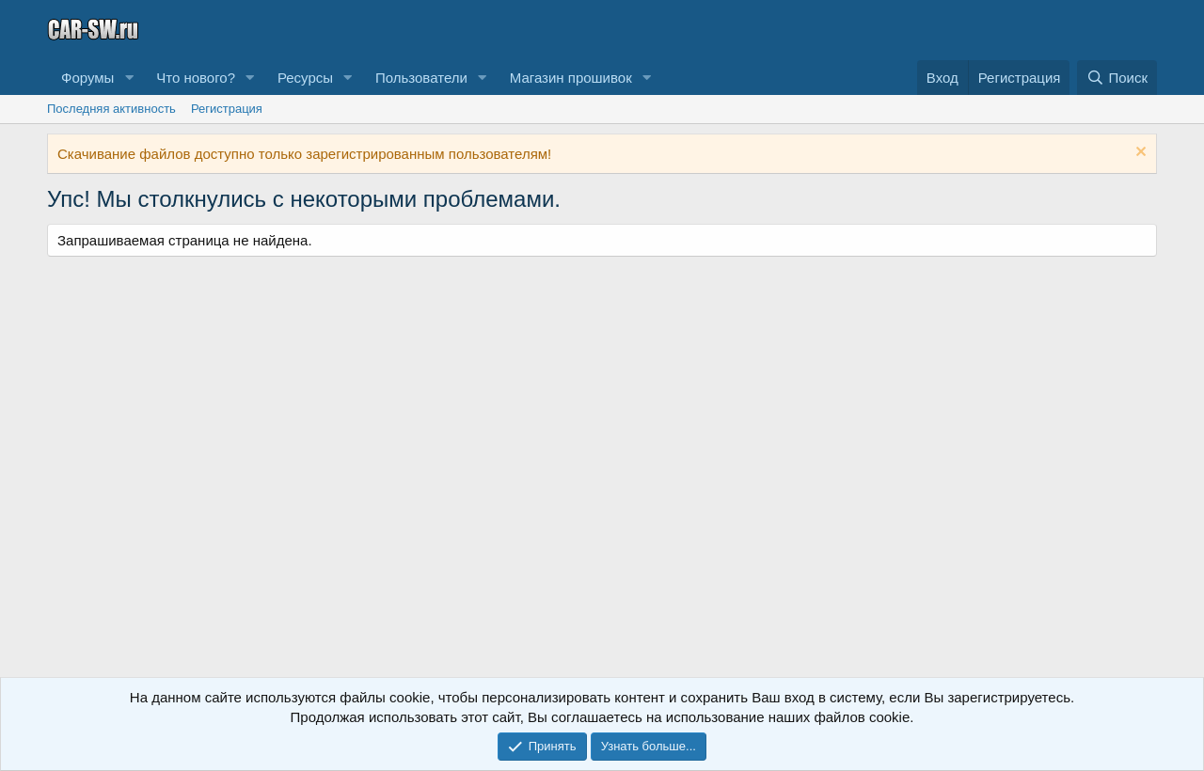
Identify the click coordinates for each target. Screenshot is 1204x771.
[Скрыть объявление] (1139, 154)
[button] (129, 77)
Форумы (87, 78)
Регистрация (226, 109)
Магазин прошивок (571, 78)
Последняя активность (111, 109)
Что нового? (195, 78)
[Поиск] (1117, 77)
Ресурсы (305, 78)
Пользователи (421, 78)
